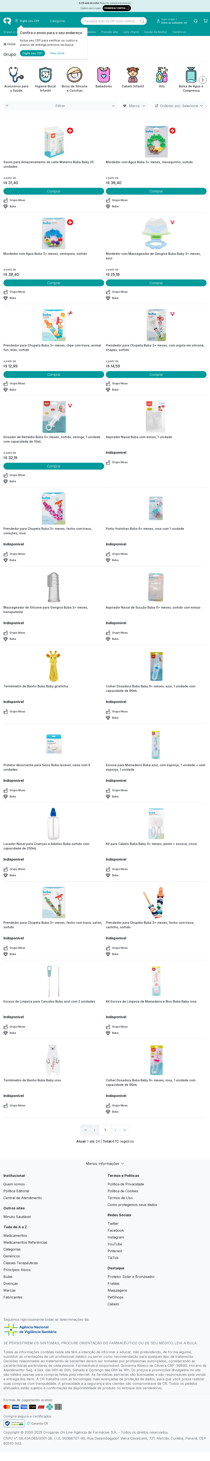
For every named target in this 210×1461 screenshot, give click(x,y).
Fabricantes (12, 1297)
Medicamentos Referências (25, 1242)
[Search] (142, 21)
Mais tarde (57, 53)
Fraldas (114, 1283)
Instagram (116, 1237)
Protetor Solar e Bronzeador (131, 1276)
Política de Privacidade (126, 1184)
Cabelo (113, 1304)
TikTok (113, 1258)
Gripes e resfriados (16, 32)
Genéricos (179, 32)
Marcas (9, 1290)
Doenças (10, 1283)
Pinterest (115, 1251)
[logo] (7, 21)
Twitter (113, 1223)
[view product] (54, 142)
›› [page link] (124, 1130)
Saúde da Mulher (155, 32)
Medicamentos (15, 1235)
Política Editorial (16, 1191)
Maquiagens (117, 1290)
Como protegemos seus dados (132, 1205)
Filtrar (60, 106)
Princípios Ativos (17, 1270)
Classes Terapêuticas (20, 1263)
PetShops (115, 1297)
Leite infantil (131, 32)
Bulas (7, 1276)
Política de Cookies (123, 1191)
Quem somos (14, 1184)
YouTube (115, 1244)
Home (11, 44)
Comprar (53, 191)
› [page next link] (115, 1130)
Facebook (116, 1230)
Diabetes (90, 32)
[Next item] (203, 80)
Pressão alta (109, 32)
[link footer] (14, 1423)
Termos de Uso (120, 1198)
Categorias (12, 1249)
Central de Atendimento (22, 1198)
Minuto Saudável (17, 1217)
